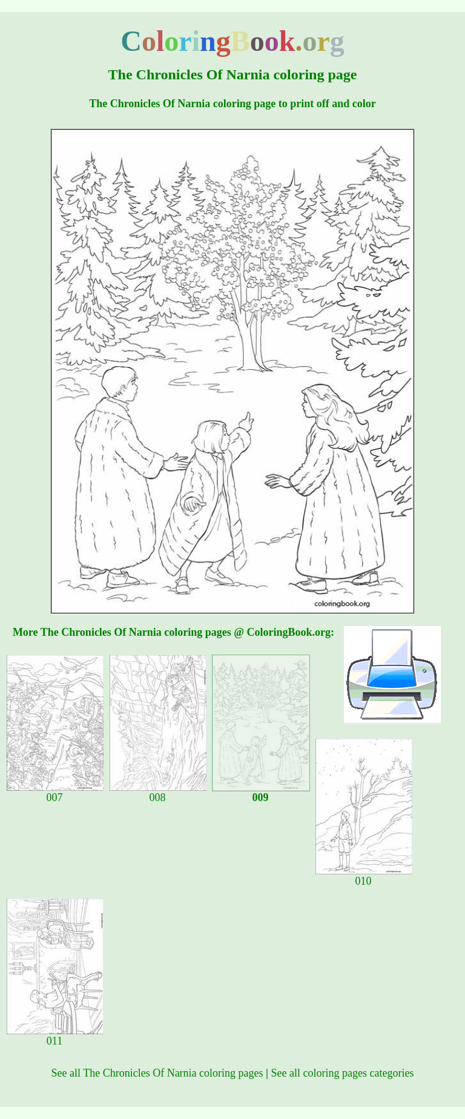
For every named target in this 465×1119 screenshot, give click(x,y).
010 (364, 876)
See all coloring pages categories (342, 1073)
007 (55, 793)
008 (158, 793)
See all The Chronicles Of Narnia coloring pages (157, 1073)
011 (55, 1036)
